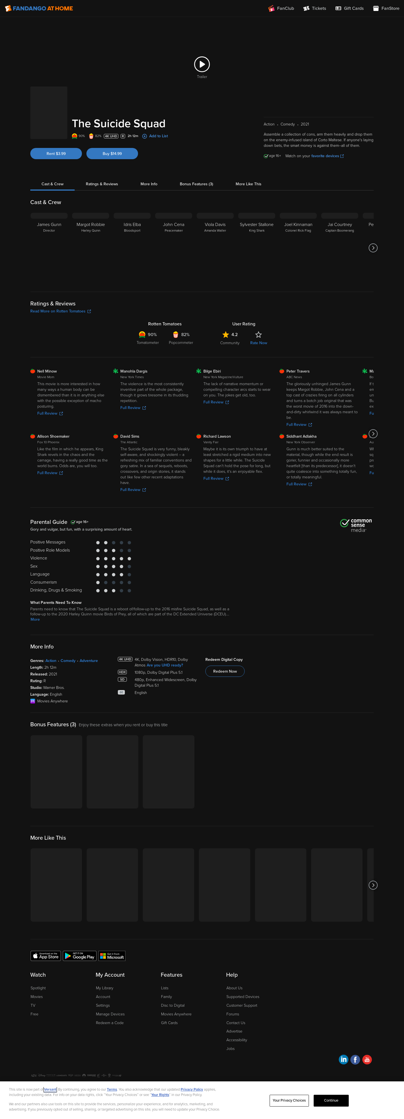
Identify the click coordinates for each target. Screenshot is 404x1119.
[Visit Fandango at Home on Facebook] (355, 1060)
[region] (202, 1100)
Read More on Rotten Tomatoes (60, 311)
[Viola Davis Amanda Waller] (215, 248)
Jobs (230, 1048)
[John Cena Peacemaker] (173, 248)
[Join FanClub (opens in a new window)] (281, 8)
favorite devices (327, 156)
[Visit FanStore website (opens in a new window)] (386, 8)
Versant (50, 1089)
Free (34, 1014)
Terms (112, 1089)
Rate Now (258, 343)
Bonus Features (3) (196, 184)
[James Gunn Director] (49, 248)
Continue (331, 1100)
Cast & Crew (52, 184)
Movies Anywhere (176, 1014)
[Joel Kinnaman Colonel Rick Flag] (298, 248)
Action (50, 660)
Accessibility (236, 1040)
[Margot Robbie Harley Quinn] (90, 248)
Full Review (50, 413)
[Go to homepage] (38, 8)
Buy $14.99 (112, 153)
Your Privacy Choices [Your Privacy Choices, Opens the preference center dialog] (289, 1100)
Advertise (234, 1031)
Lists (164, 988)
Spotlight (38, 988)
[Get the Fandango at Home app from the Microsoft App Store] (112, 956)
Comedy (68, 660)
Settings (103, 1005)
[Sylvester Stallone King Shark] (257, 248)
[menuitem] (349, 8)
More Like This (248, 184)
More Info (149, 184)
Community (230, 343)
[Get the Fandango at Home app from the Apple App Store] (45, 956)
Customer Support (241, 1005)
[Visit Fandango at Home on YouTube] (367, 1060)
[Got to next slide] (373, 248)
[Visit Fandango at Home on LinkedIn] (343, 1060)
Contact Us (235, 1022)
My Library (104, 988)
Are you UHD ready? (165, 665)
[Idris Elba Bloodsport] (132, 248)
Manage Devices (110, 1014)
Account (103, 996)
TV (33, 1005)
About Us (234, 988)
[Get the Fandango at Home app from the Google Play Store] (80, 956)
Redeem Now (225, 671)
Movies (37, 996)
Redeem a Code (110, 1022)
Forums (232, 1014)
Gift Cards (169, 1022)
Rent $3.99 (56, 153)
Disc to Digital (173, 1005)
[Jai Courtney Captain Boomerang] (340, 248)
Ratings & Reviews (102, 184)
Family (166, 996)
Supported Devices (242, 996)
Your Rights (160, 1095)
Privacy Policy (192, 1089)
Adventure (89, 660)
